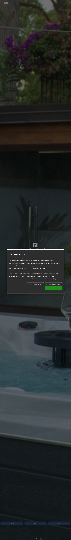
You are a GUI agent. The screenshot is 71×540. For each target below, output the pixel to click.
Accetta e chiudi (53, 288)
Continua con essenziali (53, 284)
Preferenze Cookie (35, 284)
